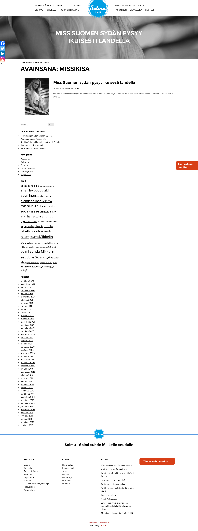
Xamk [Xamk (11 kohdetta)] (55, 263)
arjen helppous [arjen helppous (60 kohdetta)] (32, 190)
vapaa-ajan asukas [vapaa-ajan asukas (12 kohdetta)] (33, 263)
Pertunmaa (67, 480)
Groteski (104, 525)
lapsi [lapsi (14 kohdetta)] (55, 222)
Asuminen (121, 10)
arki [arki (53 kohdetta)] (46, 190)
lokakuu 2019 (27, 375)
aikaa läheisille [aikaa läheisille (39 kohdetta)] (30, 185)
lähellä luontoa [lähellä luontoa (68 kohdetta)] (32, 231)
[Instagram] (2, 58)
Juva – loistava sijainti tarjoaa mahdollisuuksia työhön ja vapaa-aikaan (116, 506)
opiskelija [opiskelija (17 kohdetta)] (47, 243)
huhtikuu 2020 (27, 356)
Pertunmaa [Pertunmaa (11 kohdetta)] (38, 247)
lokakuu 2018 (27, 412)
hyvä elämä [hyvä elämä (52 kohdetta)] (29, 221)
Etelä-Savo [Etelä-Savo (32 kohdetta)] (49, 211)
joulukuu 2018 (27, 406)
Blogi (132, 5)
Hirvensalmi (67, 465)
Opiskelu (51, 10)
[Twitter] (2, 48)
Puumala (66, 483)
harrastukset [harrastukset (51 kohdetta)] (35, 216)
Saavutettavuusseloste (99, 522)
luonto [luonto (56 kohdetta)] (48, 226)
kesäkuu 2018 (27, 425)
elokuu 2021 (26, 306)
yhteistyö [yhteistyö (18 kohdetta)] (25, 267)
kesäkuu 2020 (27, 350)
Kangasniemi (68, 468)
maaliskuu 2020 (28, 359)
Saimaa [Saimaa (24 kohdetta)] (52, 247)
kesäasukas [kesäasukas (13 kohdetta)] (48, 222)
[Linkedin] (2, 53)
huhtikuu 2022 (27, 281)
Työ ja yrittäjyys (28, 168)
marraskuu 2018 (28, 409)
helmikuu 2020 (28, 362)
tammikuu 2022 (28, 290)
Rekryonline (121, 5)
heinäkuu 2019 (27, 384)
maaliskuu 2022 (28, 284)
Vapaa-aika (136, 10)
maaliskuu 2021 (28, 322)
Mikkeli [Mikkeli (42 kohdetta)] (34, 237)
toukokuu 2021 (27, 315)
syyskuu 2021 (27, 303)
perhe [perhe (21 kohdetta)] (31, 247)
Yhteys (140, 5)
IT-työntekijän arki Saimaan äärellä (36, 136)
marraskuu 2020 (28, 334)
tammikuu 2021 (27, 328)
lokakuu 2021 (27, 300)
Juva (64, 471)
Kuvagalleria (74, 5)
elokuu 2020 (26, 344)
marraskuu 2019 (28, 372)
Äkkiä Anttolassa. (109, 499)
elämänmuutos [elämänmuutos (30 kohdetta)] (47, 206)
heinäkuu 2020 (28, 347)
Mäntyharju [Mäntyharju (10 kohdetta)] (33, 243)
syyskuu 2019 (27, 378)
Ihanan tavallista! (108, 495)
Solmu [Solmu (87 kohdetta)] (40, 257)
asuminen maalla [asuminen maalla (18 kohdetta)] (43, 196)
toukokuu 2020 (28, 353)
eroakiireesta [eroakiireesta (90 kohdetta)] (32, 211)
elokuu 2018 (26, 419)
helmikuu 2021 (27, 325)
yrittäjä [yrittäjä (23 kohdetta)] (24, 270)
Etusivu (39, 10)
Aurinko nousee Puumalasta (33, 139)
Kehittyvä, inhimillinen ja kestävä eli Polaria (40, 142)
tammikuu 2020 (28, 365)
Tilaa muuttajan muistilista (185, 165)
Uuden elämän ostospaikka (50, 5)
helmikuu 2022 (27, 287)
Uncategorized (27, 171)
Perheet (149, 10)
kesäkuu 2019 (27, 387)
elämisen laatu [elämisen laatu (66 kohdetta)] (32, 201)
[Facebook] (2, 43)
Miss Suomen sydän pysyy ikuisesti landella (94, 82)
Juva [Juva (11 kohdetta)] (38, 222)
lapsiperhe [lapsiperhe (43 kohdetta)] (27, 226)
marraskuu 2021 (28, 297)
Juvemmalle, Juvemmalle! (32, 145)
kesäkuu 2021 (27, 312)
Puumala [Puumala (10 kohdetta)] (45, 247)
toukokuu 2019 (27, 391)
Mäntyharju (67, 477)
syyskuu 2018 (27, 416)
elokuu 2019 (26, 381)
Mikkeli (65, 474)
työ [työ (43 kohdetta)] (48, 257)
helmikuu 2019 (27, 400)
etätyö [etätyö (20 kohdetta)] (24, 217)
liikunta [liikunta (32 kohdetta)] (39, 226)
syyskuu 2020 (27, 340)
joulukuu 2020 (27, 331)
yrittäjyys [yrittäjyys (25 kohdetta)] (49, 266)
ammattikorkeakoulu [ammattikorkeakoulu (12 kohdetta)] (47, 186)
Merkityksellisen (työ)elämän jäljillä (117, 513)
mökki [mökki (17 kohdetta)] (40, 243)
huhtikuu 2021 (27, 318)
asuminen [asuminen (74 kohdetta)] (28, 195)
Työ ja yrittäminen (69, 10)
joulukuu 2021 (27, 293)
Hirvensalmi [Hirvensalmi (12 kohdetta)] (49, 217)
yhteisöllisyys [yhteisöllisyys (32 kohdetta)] (37, 266)
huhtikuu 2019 (27, 394)
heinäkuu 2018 (27, 422)
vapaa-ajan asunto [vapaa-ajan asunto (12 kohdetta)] (46, 263)
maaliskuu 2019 (28, 397)
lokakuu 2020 (27, 337)
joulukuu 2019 (27, 369)
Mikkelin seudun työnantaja (36, 483)
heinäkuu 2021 (27, 309)
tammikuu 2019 (27, 403)
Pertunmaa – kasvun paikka (33, 148)
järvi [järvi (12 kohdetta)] (42, 222)
